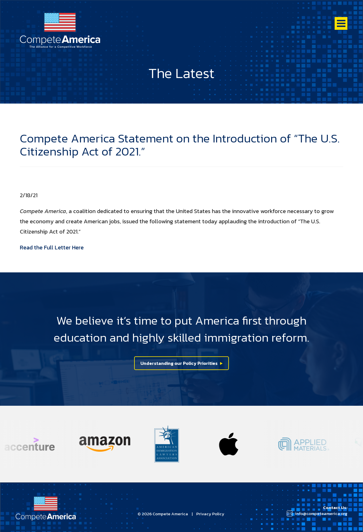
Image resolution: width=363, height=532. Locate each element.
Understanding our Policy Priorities (179, 363)
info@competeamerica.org (321, 513)
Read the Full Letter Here (52, 247)
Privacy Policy (210, 513)
